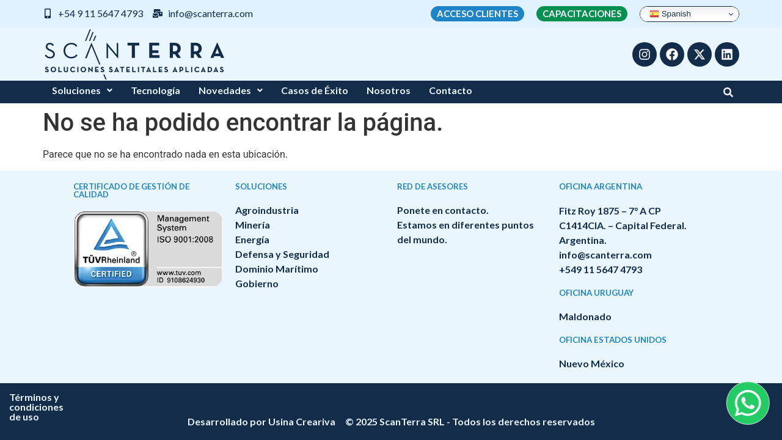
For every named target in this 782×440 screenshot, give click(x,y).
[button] (82, 90)
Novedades (231, 90)
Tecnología (155, 90)
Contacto (450, 90)
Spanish (670, 14)
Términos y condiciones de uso (333, 397)
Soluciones (82, 90)
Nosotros (389, 90)
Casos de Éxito (314, 90)
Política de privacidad (469, 397)
